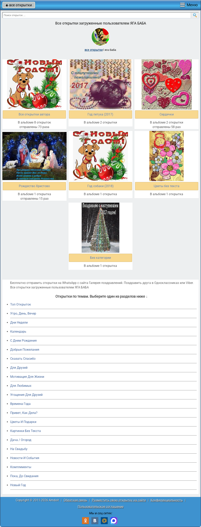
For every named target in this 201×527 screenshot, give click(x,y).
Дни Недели (19, 322)
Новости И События (24, 458)
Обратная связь (75, 500)
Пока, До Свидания (24, 476)
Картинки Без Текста (25, 431)
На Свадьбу (18, 449)
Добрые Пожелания (24, 349)
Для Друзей (18, 368)
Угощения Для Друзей (26, 395)
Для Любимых (20, 386)
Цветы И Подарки (23, 422)
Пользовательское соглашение (100, 507)
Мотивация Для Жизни (27, 377)
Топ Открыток (20, 304)
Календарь (18, 331)
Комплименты (20, 467)
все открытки (19, 5)
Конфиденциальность (167, 500)
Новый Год (18, 485)
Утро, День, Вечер (23, 313)
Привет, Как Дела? (23, 413)
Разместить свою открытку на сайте (119, 500)
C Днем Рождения (23, 340)
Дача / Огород (20, 440)
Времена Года (20, 404)
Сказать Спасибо (23, 358)
